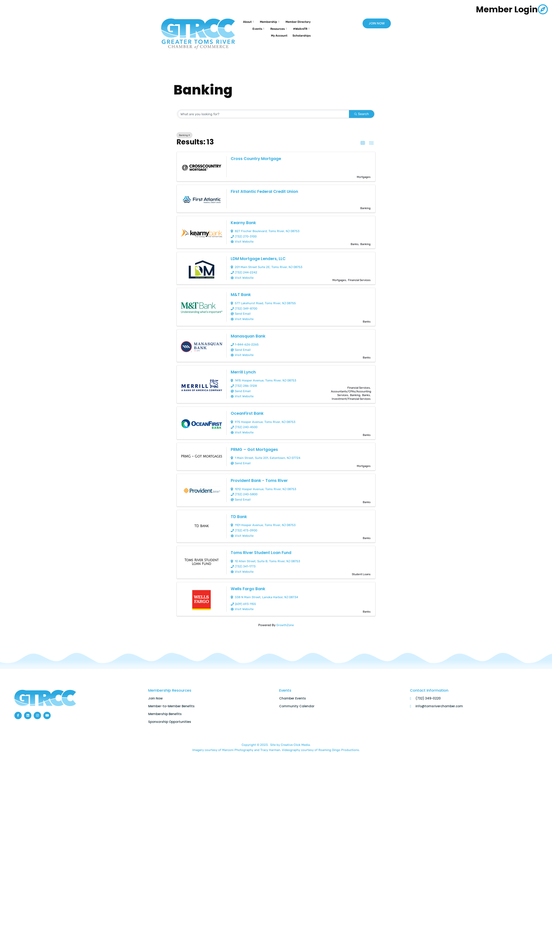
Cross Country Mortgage (257, 158)
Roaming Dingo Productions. (339, 745)
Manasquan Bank (249, 334)
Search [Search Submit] (361, 114)
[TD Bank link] (201, 522)
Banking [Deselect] (184, 135)
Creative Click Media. (296, 739)
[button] (363, 143)
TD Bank (239, 513)
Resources (251, 31)
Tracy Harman (270, 745)
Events (302, 26)
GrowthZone (285, 620)
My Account (301, 31)
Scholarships (300, 37)
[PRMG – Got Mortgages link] (201, 453)
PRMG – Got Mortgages (255, 446)
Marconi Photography (238, 745)
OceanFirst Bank (248, 411)
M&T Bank (241, 294)
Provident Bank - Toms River (260, 477)
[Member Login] (543, 9)
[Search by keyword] (263, 114)
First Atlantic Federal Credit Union (266, 191)
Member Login (504, 9)
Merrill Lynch (243, 370)
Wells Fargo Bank (248, 584)
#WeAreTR (276, 31)
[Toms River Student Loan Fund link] (201, 557)
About (275, 21)
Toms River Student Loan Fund (262, 548)
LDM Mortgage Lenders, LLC (259, 258)
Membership (298, 21)
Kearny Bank (244, 223)
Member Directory (276, 26)
